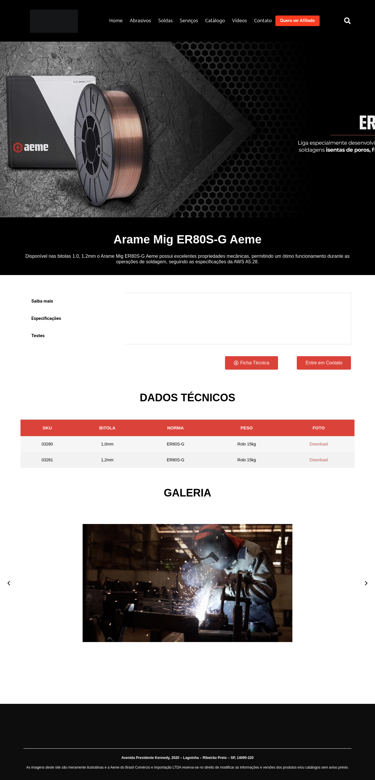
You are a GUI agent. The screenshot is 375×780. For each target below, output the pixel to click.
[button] (347, 20)
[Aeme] (54, 21)
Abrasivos (140, 20)
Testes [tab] (38, 335)
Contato (263, 20)
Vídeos (239, 20)
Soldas (165, 20)
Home (115, 20)
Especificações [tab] (46, 318)
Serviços (189, 20)
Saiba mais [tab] (42, 301)
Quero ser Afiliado (297, 20)
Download (318, 444)
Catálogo (215, 20)
